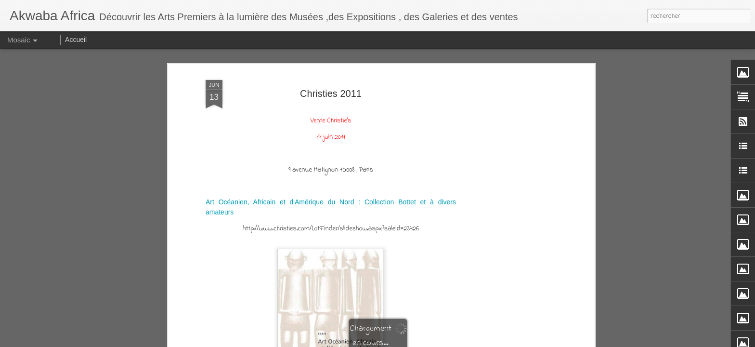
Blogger (479, 340)
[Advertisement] (509, 175)
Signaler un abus (511, 340)
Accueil (76, 39)
